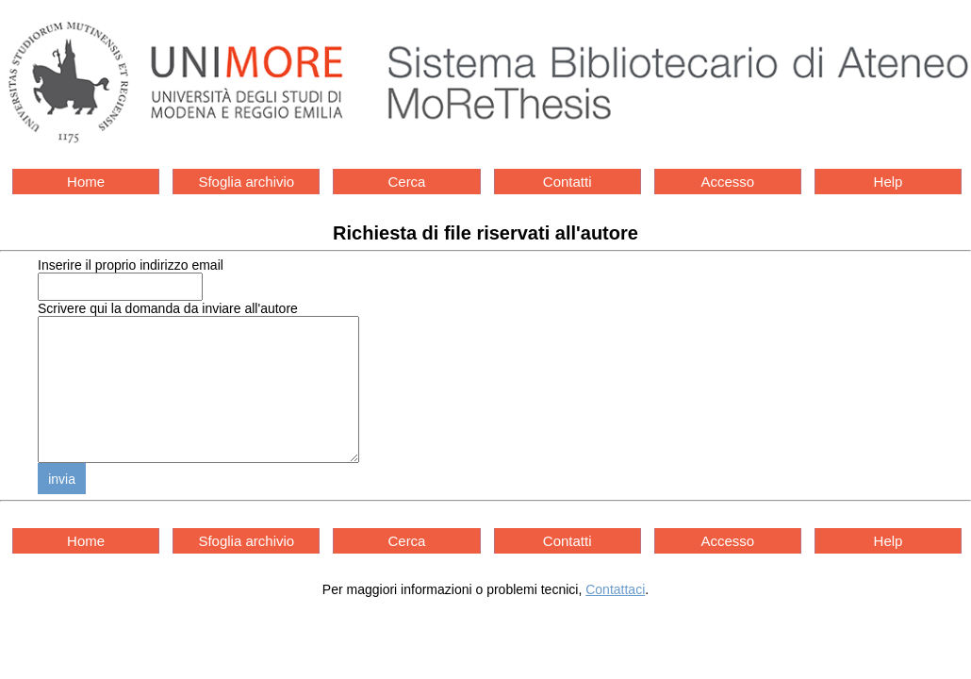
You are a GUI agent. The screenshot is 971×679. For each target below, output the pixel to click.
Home (86, 182)
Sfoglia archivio (246, 182)
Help (888, 182)
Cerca (406, 182)
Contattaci (615, 617)
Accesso (727, 182)
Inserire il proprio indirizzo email (130, 265)
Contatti (567, 182)
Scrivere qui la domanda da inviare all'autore (168, 308)
